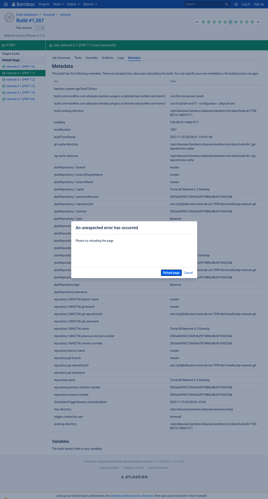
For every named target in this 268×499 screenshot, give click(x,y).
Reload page (171, 272)
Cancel (188, 272)
